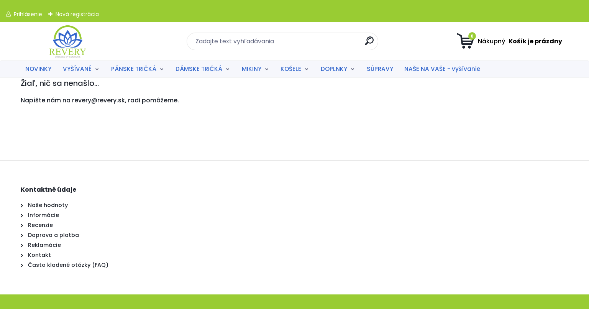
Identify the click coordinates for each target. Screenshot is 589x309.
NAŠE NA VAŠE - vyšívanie (442, 69)
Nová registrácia (77, 14)
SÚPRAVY (380, 69)
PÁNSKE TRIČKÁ (133, 69)
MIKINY (251, 69)
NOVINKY (38, 69)
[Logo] (68, 41)
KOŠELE (291, 69)
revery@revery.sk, (99, 100)
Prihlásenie (28, 14)
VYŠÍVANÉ (77, 69)
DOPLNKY (334, 69)
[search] (369, 43)
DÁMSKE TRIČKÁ (199, 69)
